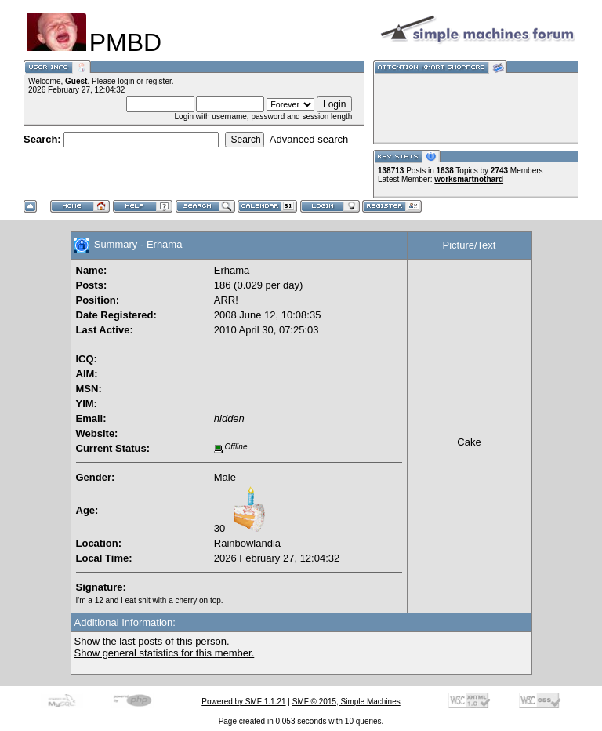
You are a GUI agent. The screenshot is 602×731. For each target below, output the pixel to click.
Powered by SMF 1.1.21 (243, 701)
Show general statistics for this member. (164, 653)
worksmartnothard (468, 179)
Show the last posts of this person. (152, 641)
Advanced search (309, 139)
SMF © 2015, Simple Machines (346, 701)
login (126, 81)
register (159, 81)
